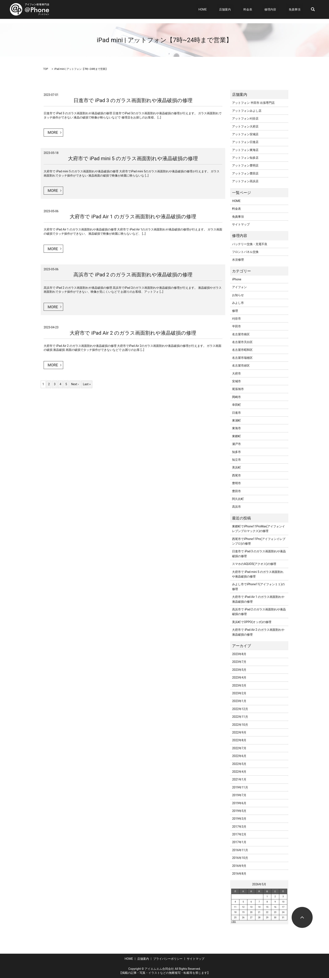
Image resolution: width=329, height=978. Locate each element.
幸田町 (236, 404)
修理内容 (275, 9)
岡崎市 (236, 397)
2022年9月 (239, 732)
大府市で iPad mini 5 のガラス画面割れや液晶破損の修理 (133, 158)
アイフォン (239, 287)
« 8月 (233, 922)
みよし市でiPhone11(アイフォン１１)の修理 (258, 586)
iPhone (236, 279)
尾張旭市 (238, 389)
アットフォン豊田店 (245, 173)
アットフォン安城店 (245, 134)
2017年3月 (239, 826)
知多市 (236, 452)
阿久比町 (238, 499)
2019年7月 (239, 795)
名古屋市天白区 (242, 342)
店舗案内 (238, 9)
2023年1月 (239, 701)
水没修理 (238, 259)
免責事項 (297, 9)
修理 (235, 310)
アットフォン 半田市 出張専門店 (253, 102)
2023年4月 (239, 677)
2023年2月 (239, 693)
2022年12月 (240, 709)
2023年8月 (239, 654)
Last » (87, 384)
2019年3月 (239, 818)
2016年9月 (239, 865)
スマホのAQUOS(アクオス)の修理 (254, 564)
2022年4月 (239, 771)
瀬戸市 (236, 444)
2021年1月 (239, 779)
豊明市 (236, 483)
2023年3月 (239, 685)
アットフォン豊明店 (245, 165)
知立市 (236, 459)
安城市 (236, 381)
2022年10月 (240, 724)
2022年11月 (240, 716)
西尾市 (236, 475)
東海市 (236, 428)
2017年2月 (239, 834)
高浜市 (236, 506)
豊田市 (236, 491)
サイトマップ (241, 224)
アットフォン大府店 (245, 126)
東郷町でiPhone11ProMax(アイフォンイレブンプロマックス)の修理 (258, 529)
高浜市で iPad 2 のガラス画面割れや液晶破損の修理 (132, 275)
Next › (75, 384)
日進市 (236, 412)
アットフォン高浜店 (245, 181)
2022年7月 (239, 748)
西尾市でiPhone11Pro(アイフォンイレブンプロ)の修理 (258, 541)
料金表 (258, 9)
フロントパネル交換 (245, 252)
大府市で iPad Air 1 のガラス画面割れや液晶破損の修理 (133, 217)
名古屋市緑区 (241, 365)
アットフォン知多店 (245, 157)
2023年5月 (239, 669)
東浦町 (236, 420)
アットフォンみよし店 (246, 110)
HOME (221, 9)
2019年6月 (239, 803)
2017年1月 (239, 842)
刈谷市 (236, 318)
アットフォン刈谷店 (245, 118)
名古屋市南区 (241, 334)
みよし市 (238, 302)
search (313, 9)
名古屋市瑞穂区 (242, 357)
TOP (45, 69)
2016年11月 (240, 850)
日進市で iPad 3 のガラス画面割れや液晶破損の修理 (132, 100)
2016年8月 (239, 873)
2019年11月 (240, 787)
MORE (53, 132)
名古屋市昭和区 (242, 349)
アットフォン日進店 (245, 142)
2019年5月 (239, 811)
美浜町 (236, 467)
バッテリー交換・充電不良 (249, 244)
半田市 (236, 326)
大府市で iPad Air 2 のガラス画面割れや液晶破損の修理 (133, 333)
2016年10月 (240, 858)
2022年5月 (239, 764)
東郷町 (236, 436)
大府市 (236, 373)
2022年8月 (239, 740)
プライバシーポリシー (168, 958)
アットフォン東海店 (245, 150)
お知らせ (238, 295)
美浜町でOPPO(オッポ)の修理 (251, 622)
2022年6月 (239, 756)
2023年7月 (239, 661)
